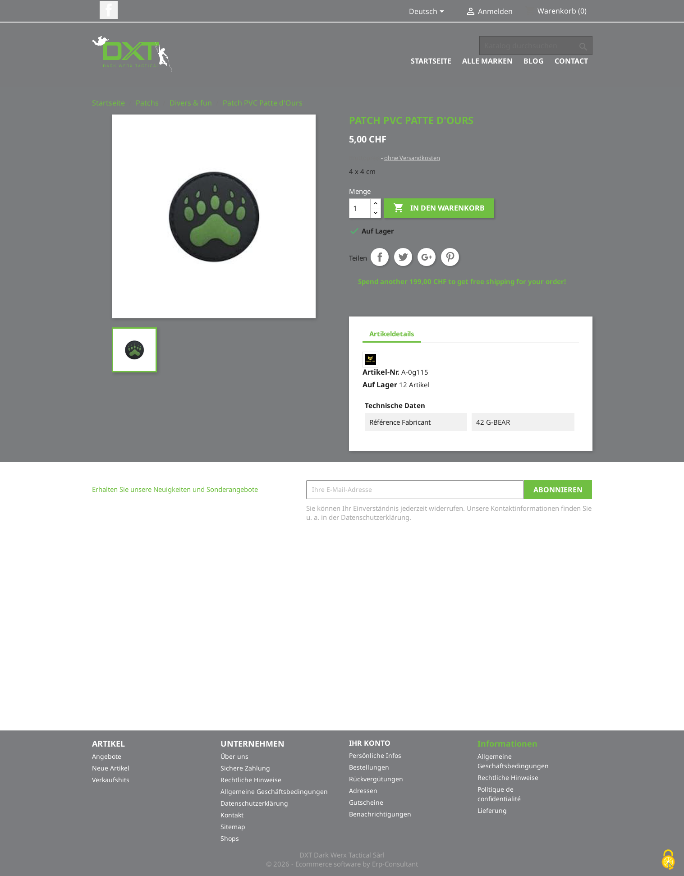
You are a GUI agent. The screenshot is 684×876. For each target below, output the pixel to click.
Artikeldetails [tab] (391, 333)
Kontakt (231, 815)
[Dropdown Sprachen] (428, 12)
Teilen (380, 257)
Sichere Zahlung (245, 768)
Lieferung (492, 811)
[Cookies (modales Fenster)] (668, 860)
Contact (571, 61)
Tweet (403, 257)
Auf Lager (380, 384)
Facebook (109, 10)
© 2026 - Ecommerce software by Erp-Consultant (342, 864)
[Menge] (360, 208)
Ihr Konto (369, 743)
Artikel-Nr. (381, 371)
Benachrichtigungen (380, 814)
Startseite (431, 61)
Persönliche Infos (375, 755)
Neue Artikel (110, 768)
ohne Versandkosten (412, 158)
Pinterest (450, 257)
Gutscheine (366, 802)
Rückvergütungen (376, 779)
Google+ (427, 257)
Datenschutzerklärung (254, 803)
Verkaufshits (110, 780)
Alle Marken (487, 61)
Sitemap (232, 827)
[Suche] (535, 45)
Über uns (234, 756)
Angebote (106, 756)
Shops (229, 839)
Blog (533, 61)
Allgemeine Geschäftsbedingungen (274, 792)
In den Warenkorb (439, 208)
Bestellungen (369, 767)
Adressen (363, 790)
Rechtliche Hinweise (250, 780)
